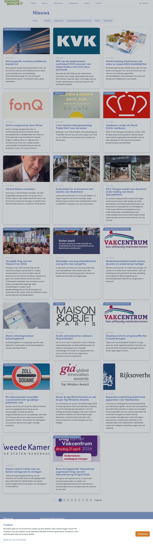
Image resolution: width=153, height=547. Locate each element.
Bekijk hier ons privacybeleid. (14, 539)
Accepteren (142, 534)
